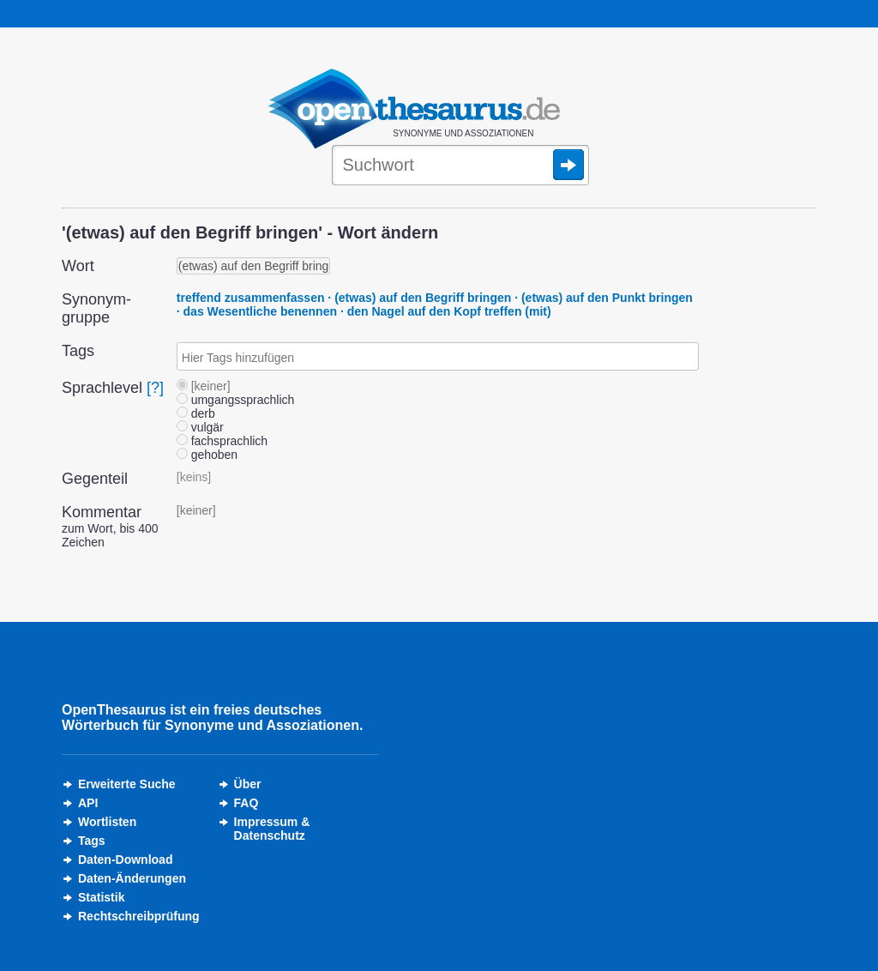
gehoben (207, 454)
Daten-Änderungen (132, 878)
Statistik (101, 897)
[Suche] (460, 166)
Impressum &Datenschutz (272, 828)
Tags (91, 840)
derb (196, 413)
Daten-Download (125, 859)
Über (248, 784)
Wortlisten (107, 822)
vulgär (200, 427)
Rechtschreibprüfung (139, 916)
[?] (155, 387)
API (88, 803)
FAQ (246, 803)
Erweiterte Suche (127, 784)
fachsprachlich (222, 441)
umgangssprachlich (236, 400)
